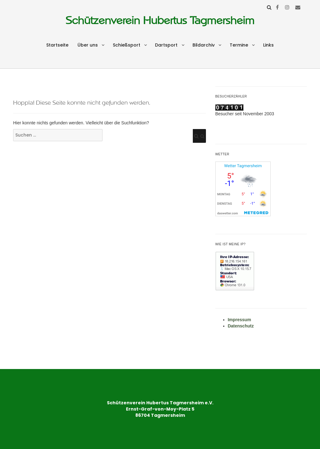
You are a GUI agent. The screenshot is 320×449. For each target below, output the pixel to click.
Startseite (57, 45)
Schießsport (126, 45)
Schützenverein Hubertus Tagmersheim (160, 20)
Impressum (239, 319)
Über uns (88, 45)
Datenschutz (241, 325)
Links (268, 45)
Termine (239, 45)
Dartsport (166, 45)
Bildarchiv (203, 45)
